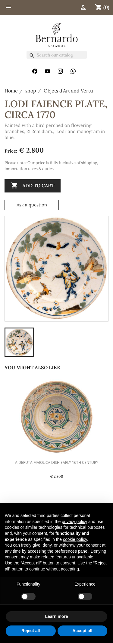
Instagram (60, 71)
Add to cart (32, 186)
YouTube (47, 71)
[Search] (57, 55)
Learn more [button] (56, 616)
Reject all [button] (30, 630)
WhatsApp (73, 71)
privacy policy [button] (74, 521)
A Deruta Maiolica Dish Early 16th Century (56, 462)
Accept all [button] (82, 630)
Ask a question (32, 205)
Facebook (35, 71)
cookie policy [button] (75, 539)
